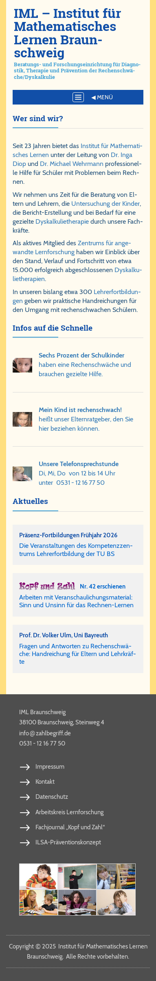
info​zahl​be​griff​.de (45, 733)
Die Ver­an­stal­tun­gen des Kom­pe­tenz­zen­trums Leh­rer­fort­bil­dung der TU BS (76, 549)
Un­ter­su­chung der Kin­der (105, 203)
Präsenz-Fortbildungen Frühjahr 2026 (68, 535)
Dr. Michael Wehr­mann (71, 164)
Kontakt (45, 781)
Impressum (49, 766)
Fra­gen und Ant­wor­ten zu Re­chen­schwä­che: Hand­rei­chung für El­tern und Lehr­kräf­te (77, 653)
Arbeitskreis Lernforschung (69, 812)
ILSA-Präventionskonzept (68, 842)
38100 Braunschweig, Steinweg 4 (61, 722)
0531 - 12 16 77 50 (80, 482)
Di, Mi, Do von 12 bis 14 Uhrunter (79, 473)
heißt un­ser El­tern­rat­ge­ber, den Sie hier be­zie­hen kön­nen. (86, 419)
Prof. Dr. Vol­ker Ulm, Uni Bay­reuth (63, 635)
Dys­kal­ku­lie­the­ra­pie (62, 221)
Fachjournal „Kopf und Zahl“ (70, 827)
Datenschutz (51, 796)
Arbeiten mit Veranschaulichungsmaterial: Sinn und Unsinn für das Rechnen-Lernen (76, 601)
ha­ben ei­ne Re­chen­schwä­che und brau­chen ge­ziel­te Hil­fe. (85, 364)
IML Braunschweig (42, 712)
